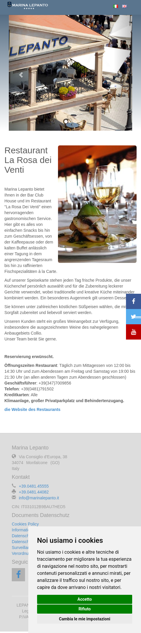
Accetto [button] (84, 599)
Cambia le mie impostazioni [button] (84, 619)
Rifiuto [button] (85, 609)
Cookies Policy (25, 524)
